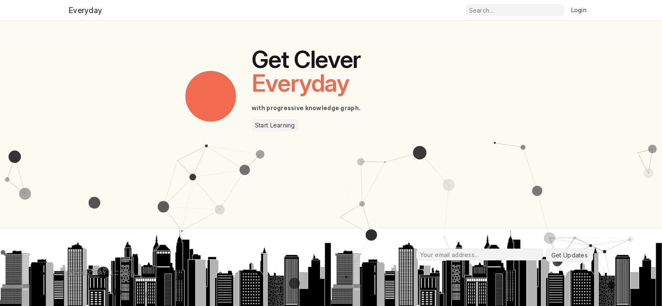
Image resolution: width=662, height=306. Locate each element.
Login (578, 10)
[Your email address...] (479, 254)
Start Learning (275, 125)
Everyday (85, 10)
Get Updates (569, 255)
